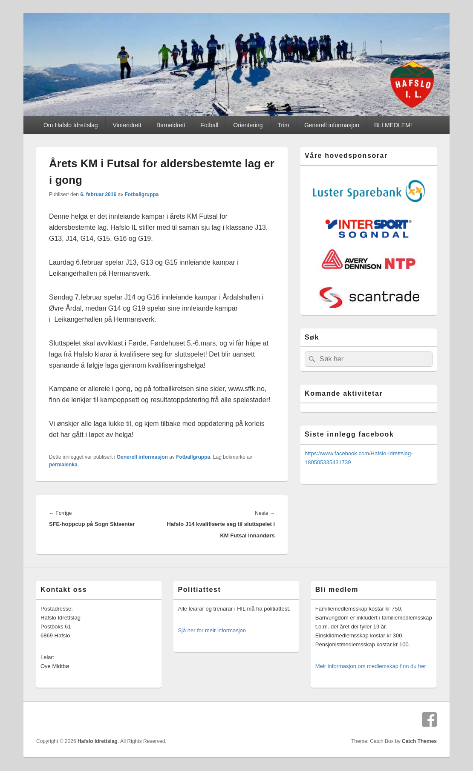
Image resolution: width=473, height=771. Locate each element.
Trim (283, 125)
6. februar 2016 (98, 194)
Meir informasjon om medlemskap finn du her (370, 666)
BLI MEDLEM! (393, 125)
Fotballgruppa (141, 194)
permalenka (63, 465)
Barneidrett (170, 125)
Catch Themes (419, 741)
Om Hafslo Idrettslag (70, 125)
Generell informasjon (331, 125)
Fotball (209, 125)
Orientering (247, 125)
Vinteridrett (127, 125)
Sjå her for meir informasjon (212, 630)
